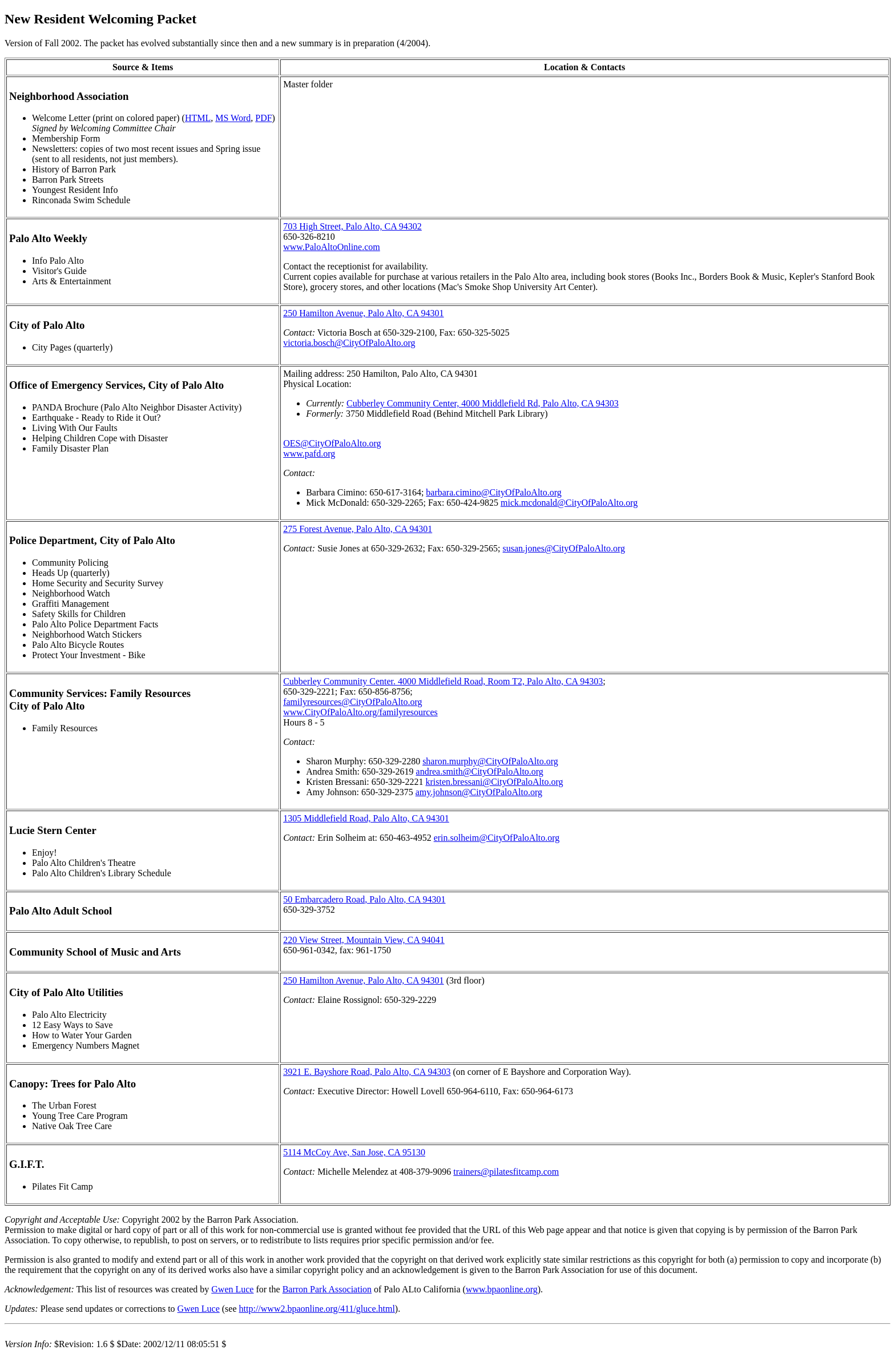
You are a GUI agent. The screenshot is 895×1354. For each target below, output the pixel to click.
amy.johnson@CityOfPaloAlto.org (479, 792)
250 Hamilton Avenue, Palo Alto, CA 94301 (363, 313)
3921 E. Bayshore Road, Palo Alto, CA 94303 (366, 1072)
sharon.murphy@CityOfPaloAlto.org (490, 761)
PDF (263, 118)
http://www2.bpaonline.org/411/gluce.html (317, 1308)
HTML (198, 118)
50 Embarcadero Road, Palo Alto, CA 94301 (364, 899)
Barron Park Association (327, 1289)
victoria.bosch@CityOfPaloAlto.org (349, 343)
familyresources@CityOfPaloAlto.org (352, 702)
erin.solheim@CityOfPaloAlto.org (497, 838)
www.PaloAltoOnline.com (331, 247)
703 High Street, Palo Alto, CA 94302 (352, 226)
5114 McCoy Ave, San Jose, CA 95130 (354, 1152)
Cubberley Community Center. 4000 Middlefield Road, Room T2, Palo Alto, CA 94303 (443, 681)
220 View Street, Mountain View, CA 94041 (364, 940)
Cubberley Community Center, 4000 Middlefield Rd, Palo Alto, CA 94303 (482, 403)
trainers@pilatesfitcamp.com (506, 1171)
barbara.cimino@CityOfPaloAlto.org (494, 492)
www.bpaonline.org (502, 1289)
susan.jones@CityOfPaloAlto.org (564, 548)
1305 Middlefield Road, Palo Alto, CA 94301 (366, 818)
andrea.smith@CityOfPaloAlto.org (479, 771)
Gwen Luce (232, 1289)
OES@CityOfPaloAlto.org (332, 443)
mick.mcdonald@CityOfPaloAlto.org (569, 502)
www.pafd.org (309, 453)
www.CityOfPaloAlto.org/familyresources (360, 712)
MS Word (233, 118)
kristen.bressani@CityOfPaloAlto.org (494, 782)
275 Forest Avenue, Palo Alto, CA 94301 (357, 529)
